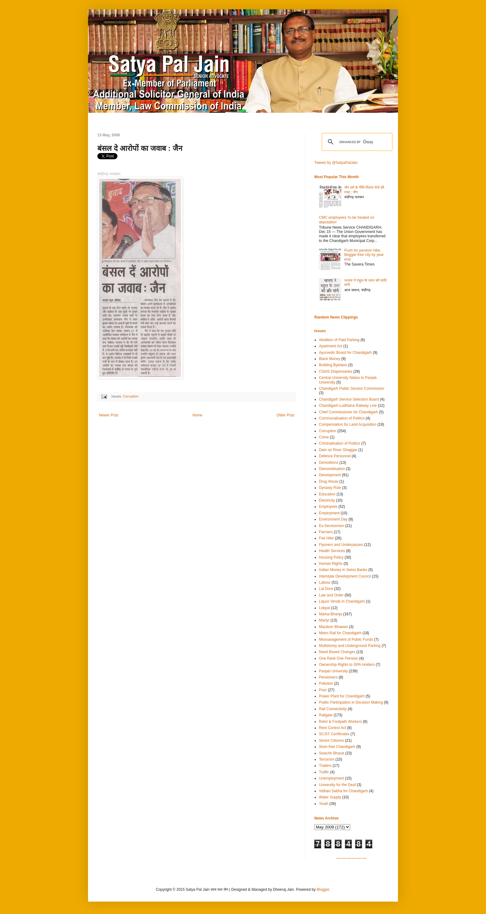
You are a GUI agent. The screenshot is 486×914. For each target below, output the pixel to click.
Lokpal (324, 608)
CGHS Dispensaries (335, 371)
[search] (356, 142)
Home (197, 415)
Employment (329, 513)
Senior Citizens (331, 740)
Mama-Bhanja (330, 614)
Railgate (326, 715)
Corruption (130, 396)
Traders (325, 765)
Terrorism (326, 759)
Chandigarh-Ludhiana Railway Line (348, 405)
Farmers (326, 532)
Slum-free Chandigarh (337, 747)
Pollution (326, 683)
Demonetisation (332, 469)
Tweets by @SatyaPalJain (336, 162)
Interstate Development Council (345, 576)
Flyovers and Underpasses (341, 545)
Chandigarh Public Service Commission (351, 388)
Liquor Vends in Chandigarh (342, 601)
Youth (323, 804)
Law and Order (331, 595)
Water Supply (330, 797)
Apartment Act (330, 346)
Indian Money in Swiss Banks (343, 570)
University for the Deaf (337, 785)
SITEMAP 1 (338, 858)
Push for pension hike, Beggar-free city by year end (364, 254)
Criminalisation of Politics (339, 443)
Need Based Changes (337, 652)
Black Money (329, 359)
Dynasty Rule (330, 488)
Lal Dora (326, 589)
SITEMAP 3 (349, 858)
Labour (324, 582)
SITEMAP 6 (364, 858)
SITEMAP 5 (359, 858)
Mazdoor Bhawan (333, 627)
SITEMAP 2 (343, 858)
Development (330, 475)
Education (327, 494)
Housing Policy (331, 557)
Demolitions (328, 462)
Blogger (323, 889)
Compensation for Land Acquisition (347, 424)
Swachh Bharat (331, 753)
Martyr (324, 620)
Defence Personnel (335, 456)
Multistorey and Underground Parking (350, 646)
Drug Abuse (328, 481)
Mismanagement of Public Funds (346, 639)
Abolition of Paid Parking (339, 340)
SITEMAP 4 (353, 858)
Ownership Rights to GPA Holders (347, 664)
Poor (323, 690)
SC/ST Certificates (334, 734)
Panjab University (333, 671)
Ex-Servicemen (331, 526)
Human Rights (330, 563)
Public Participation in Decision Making (351, 702)
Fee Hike (326, 538)
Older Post (285, 415)
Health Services (332, 551)
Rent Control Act (332, 728)
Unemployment (331, 778)
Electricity (327, 500)
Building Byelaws (333, 365)
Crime (324, 437)
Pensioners (328, 677)
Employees (328, 506)
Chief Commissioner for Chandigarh (348, 412)
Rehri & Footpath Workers (340, 721)
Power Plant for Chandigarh (342, 696)
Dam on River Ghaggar (338, 450)
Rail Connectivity (333, 709)
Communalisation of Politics (342, 418)
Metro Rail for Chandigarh (340, 633)
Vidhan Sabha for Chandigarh (343, 791)
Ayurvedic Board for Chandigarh (345, 352)
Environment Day (333, 519)
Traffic (324, 772)
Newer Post (108, 415)
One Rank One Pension (338, 658)
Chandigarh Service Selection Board (349, 399)
